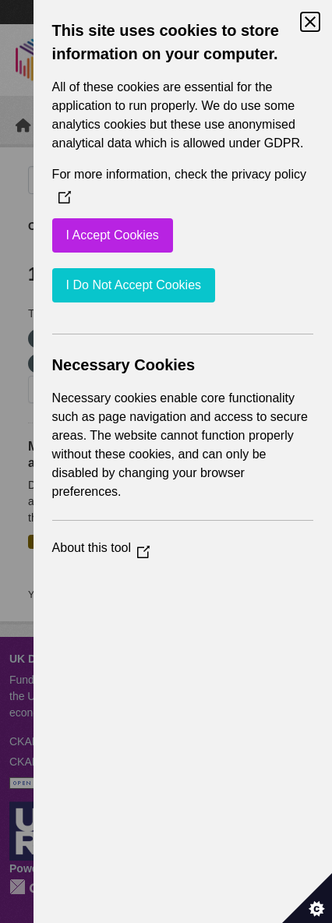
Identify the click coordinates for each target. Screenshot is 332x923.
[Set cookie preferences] (307, 898)
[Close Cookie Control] (310, 21)
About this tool (101, 547)
